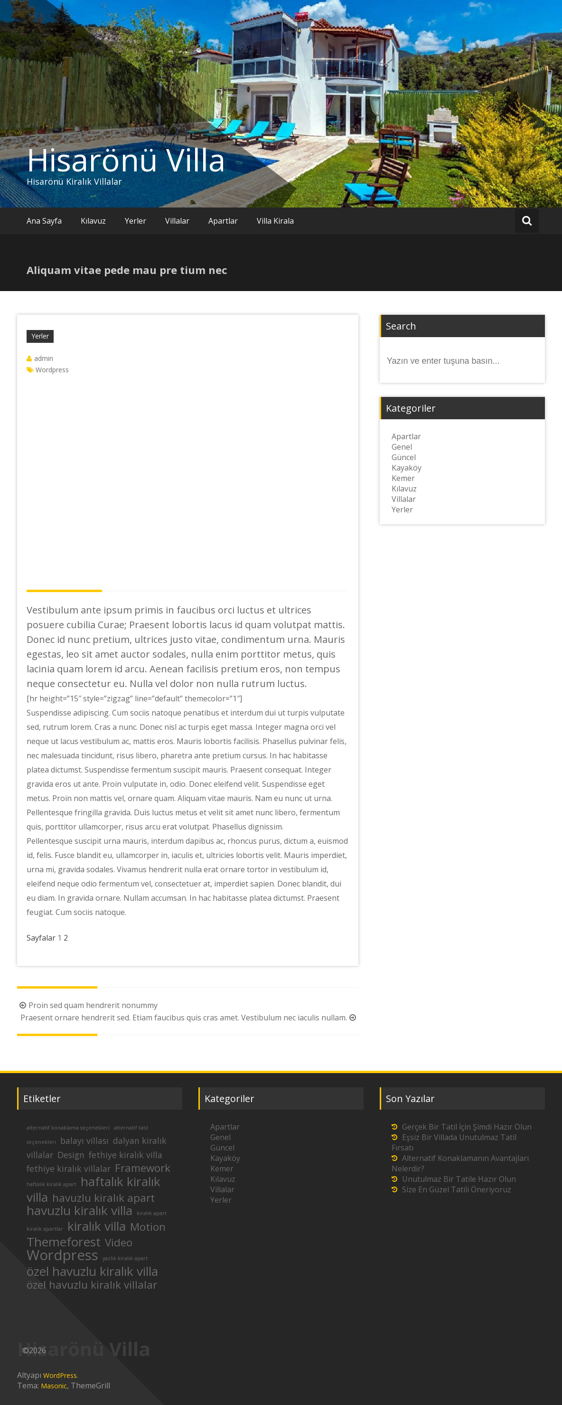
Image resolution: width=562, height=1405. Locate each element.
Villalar (177, 221)
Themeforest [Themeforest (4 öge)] (64, 1241)
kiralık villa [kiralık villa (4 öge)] (96, 1226)
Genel (402, 447)
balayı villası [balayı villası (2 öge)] (84, 1140)
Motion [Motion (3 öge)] (148, 1226)
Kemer (403, 478)
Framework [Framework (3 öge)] (142, 1167)
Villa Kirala (275, 221)
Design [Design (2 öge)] (70, 1154)
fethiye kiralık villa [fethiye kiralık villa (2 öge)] (125, 1154)
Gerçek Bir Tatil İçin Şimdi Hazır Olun (467, 1127)
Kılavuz (93, 221)
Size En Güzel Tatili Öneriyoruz (456, 1189)
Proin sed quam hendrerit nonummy (87, 1005)
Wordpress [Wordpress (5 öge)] (62, 1254)
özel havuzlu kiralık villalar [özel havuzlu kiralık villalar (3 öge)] (92, 1284)
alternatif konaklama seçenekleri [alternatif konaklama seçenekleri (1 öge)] (68, 1127)
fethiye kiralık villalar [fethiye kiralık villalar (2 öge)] (69, 1168)
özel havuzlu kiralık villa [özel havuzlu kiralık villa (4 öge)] (92, 1271)
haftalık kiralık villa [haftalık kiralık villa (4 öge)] (93, 1189)
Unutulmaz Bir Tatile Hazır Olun (459, 1179)
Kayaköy (407, 467)
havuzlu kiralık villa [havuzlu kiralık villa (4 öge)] (79, 1210)
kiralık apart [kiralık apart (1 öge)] (152, 1213)
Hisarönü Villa (126, 159)
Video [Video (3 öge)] (118, 1242)
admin (43, 358)
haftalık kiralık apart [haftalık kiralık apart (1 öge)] (51, 1184)
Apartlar (223, 221)
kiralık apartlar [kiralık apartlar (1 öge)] (45, 1229)
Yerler (135, 221)
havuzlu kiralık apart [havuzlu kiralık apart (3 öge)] (103, 1197)
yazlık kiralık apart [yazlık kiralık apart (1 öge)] (125, 1258)
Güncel (404, 457)
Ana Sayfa (44, 221)
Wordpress (52, 369)
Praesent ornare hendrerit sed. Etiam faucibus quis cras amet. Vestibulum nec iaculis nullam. (189, 1017)
